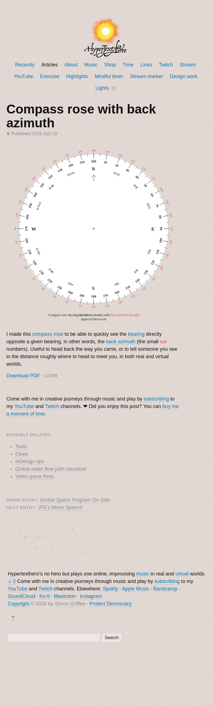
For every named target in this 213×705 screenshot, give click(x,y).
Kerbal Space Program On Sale (75, 500)
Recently (25, 65)
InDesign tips (29, 461)
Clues (21, 454)
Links (146, 65)
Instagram (91, 597)
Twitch (166, 65)
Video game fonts (34, 476)
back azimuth (120, 341)
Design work (183, 76)
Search (112, 638)
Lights (102, 88)
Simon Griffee (70, 605)
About (71, 65)
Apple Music (135, 590)
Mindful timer (109, 76)
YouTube (23, 76)
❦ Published (31, 133)
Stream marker (146, 76)
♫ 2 (12, 582)
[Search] (54, 638)
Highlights (77, 76)
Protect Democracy (110, 605)
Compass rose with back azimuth (81, 116)
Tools (21, 446)
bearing (136, 334)
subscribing (156, 399)
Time (128, 65)
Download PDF (23, 375)
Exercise (49, 76)
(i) (113, 88)
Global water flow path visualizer (51, 469)
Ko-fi (44, 597)
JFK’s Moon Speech (60, 507)
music (142, 575)
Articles (49, 65)
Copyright (18, 605)
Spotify (110, 590)
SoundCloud (21, 597)
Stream (188, 65)
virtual (182, 575)
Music (90, 65)
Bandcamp (165, 590)
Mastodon (65, 597)
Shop (110, 65)
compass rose (47, 334)
